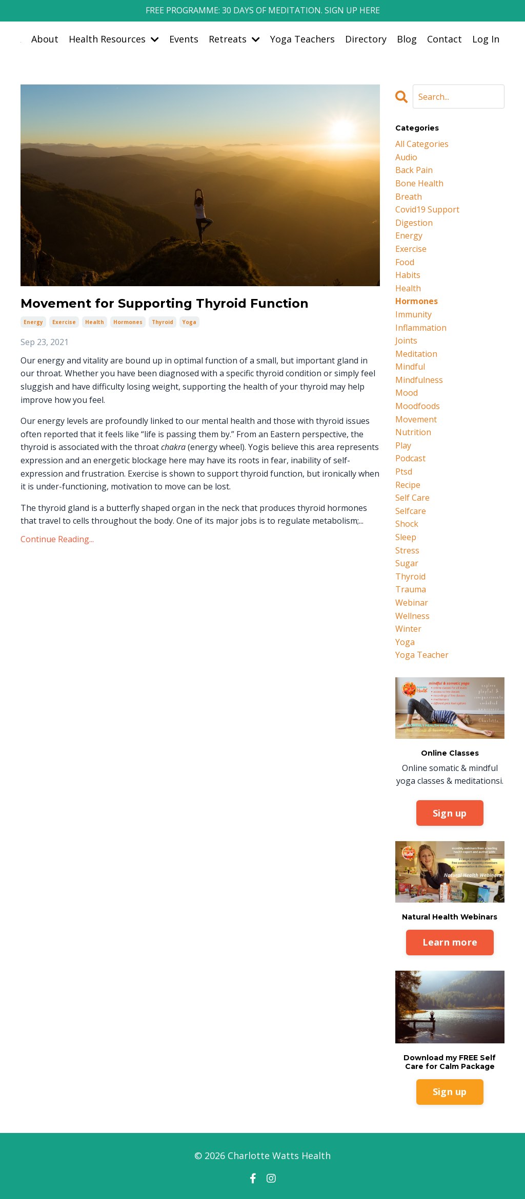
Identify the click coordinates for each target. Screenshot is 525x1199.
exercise (64, 322)
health (94, 322)
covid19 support (427, 209)
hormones (128, 322)
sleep (405, 537)
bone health (419, 183)
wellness (412, 616)
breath (408, 196)
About (44, 39)
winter (408, 628)
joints (406, 340)
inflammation (421, 327)
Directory (366, 39)
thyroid (162, 322)
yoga (189, 322)
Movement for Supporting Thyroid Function (165, 303)
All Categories (422, 143)
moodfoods (417, 406)
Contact (444, 39)
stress (407, 550)
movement (416, 419)
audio (406, 157)
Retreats (234, 39)
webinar (411, 602)
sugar (406, 563)
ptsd (403, 471)
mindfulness (419, 380)
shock (406, 523)
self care (412, 497)
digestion (414, 222)
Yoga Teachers (302, 39)
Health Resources (114, 39)
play (403, 445)
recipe (407, 484)
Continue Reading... (57, 539)
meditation (416, 353)
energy (33, 322)
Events (183, 39)
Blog (407, 39)
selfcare (410, 511)
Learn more (450, 942)
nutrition (413, 432)
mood (406, 392)
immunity (413, 314)
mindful (410, 366)
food (404, 262)
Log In (485, 39)
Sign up (450, 813)
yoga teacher (422, 654)
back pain (414, 170)
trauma (410, 589)
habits (407, 275)
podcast (410, 458)
